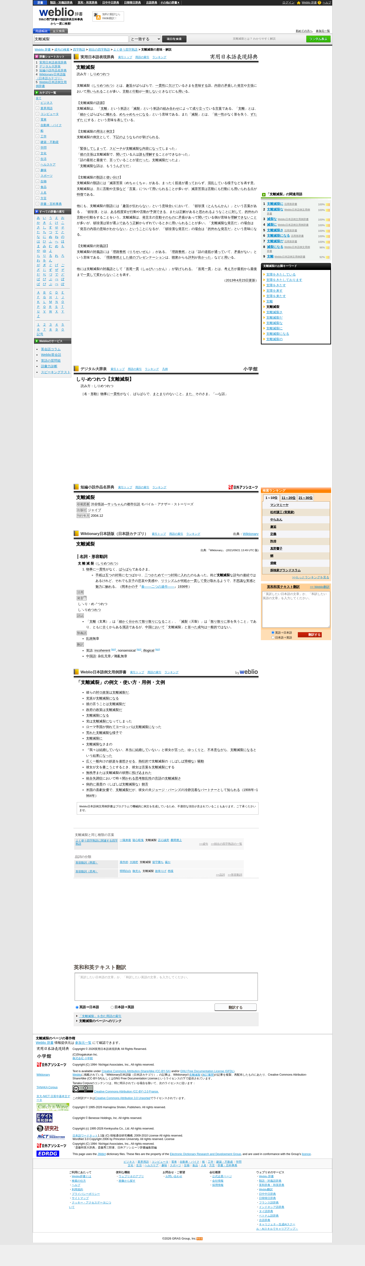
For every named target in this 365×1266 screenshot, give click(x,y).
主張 (250, 85)
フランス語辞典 (269, 1202)
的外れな (214, 229)
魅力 (98, 586)
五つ (108, 575)
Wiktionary (251, 534)
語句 (236, 575)
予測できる (158, 212)
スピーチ (116, 148)
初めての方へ (304, 31)
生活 (43, 159)
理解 (234, 217)
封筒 (118, 575)
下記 (116, 137)
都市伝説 (133, 504)
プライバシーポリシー (86, 1193)
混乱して (214, 183)
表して (122, 120)
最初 (90, 160)
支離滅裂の (274, 339)
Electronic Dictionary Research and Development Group (205, 1154)
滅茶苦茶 (116, 183)
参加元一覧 (323, 31)
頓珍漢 (199, 206)
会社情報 (217, 1180)
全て (38, 98)
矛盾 (181, 217)
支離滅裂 (195, 1074)
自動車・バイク (51, 125)
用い (181, 91)
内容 (145, 148)
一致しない (150, 91)
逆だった (142, 160)
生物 (43, 181)
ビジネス (46, 102)
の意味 (101, 229)
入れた (185, 575)
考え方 (229, 269)
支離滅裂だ (160, 160)
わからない (118, 229)
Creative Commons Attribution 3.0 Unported (122, 1098)
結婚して (105, 750)
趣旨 (129, 85)
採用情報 (217, 1184)
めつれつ (94, 610)
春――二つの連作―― (158, 586)
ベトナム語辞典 (269, 1215)
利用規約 (77, 1189)
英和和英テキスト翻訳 (100, 967)
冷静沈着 (190, 790)
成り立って (200, 108)
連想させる (127, 761)
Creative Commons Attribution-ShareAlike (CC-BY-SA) (136, 1071)
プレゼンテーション (150, 257)
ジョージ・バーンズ (166, 790)
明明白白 (125, 871)
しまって (99, 148)
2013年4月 (234, 280)
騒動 (200, 761)
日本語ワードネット (85, 1135)
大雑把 (134, 862)
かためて (157, 575)
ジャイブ (94, 510)
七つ (128, 575)
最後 (99, 160)
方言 (43, 198)
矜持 (273, 541)
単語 (123, 108)
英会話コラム (51, 349)
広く (89, 761)
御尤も (136, 871)
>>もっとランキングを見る (310, 577)
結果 (96, 755)
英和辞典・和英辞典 (271, 1184)
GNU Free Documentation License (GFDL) (207, 1071)
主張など (119, 189)
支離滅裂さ (173, 778)
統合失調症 (94, 778)
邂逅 (273, 526)
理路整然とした (117, 257)
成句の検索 (61, 49)
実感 (249, 581)
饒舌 (145, 784)
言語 (158, 778)
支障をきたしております (284, 280)
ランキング (159, 57)
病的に (91, 784)
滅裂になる (275, 247)
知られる (233, 790)
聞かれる (128, 778)
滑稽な (189, 761)
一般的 (212, 627)
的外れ (250, 212)
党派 (89, 698)
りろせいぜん (139, 252)
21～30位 (305, 498)
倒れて (111, 727)
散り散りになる (153, 621)
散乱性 (147, 778)
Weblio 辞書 (309, 2)
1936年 (183, 586)
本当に (130, 750)
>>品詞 (220, 874)
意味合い (168, 206)
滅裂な (272, 219)
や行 (86, 217)
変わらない (104, 275)
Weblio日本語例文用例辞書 (103, 672)
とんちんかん (217, 206)
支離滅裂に (101, 721)
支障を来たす (276, 296)
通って (190, 183)
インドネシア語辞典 (271, 1206)
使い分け (112, 177)
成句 (200, 627)
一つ (167, 575)
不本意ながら (217, 750)
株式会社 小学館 (83, 1058)
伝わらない (140, 206)
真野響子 (276, 548)
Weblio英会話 (51, 355)
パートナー (209, 790)
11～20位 (289, 498)
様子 (230, 183)
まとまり (159, 394)
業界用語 (46, 108)
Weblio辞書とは (81, 1176)
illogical (148, 650)
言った (179, 750)
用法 (99, 131)
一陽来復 (125, 840)
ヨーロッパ (124, 727)
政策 (105, 692)
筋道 (178, 183)
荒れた (91, 733)
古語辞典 (151, 2)
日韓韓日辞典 (132, 2)
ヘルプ (327, 2)
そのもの (168, 217)
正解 (182, 212)
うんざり (119, 166)
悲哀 (141, 581)
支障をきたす (276, 285)
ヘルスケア (48, 164)
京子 (131, 581)
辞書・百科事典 (51, 204)
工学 (43, 136)
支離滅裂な (134, 148)
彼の (83, 154)
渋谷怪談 (97, 504)
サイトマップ (80, 1198)
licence (306, 1154)
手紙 (98, 575)
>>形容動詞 (235, 874)
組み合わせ (171, 108)
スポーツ (46, 175)
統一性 (219, 114)
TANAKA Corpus (47, 1087)
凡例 (165, 369)
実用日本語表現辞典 (97, 57)
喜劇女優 (102, 790)
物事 (103, 394)
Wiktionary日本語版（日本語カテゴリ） (114, 534)
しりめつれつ (100, 74)
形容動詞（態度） (87, 862)
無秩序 (91, 773)
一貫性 (160, 85)
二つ (148, 575)
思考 (138, 778)
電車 (43, 119)
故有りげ (160, 871)
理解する (152, 154)
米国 (89, 790)
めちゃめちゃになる (134, 114)
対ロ (99, 692)
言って (114, 160)
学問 (43, 147)
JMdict (102, 1154)
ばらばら (125, 569)
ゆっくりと (196, 750)
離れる (111, 114)
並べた (192, 627)
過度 (99, 784)
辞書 (40, 2)
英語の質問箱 (51, 360)
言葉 (218, 108)
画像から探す (127, 1180)
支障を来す (274, 290)
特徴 (80, 194)
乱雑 (89, 638)
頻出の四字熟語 (99, 49)
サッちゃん (115, 504)
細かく (85, 114)
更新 (252, 280)
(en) (113, 649)
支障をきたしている (281, 274)
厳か (168, 862)
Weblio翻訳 (266, 1189)
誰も (142, 154)
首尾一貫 (132, 269)
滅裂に (272, 224)
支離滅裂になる (107, 698)
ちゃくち (135, 183)
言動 (126, 91)
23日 (245, 280)
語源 (99, 103)
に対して (234, 212)
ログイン (288, 2)
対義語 (101, 246)
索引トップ (125, 57)
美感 (151, 581)
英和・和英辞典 (87, 2)
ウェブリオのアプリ (131, 1176)
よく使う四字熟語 (125, 49)
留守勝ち (158, 862)
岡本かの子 (130, 586)
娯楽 (112, 761)
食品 (43, 187)
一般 (96, 761)
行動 (135, 91)
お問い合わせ (173, 1176)
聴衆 (175, 257)
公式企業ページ (222, 1176)
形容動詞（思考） (87, 871)
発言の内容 (88, 229)
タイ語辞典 (266, 1211)
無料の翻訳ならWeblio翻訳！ (111, 16)
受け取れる (212, 581)
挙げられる (150, 137)
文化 (43, 153)
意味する (201, 85)
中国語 (91, 656)
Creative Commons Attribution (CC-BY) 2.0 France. (126, 1091)
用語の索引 (142, 57)
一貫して (89, 275)
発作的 (124, 862)
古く (105, 627)
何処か (185, 581)
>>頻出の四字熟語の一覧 (226, 843)
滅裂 (136, 108)
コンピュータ (49, 114)
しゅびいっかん (153, 269)
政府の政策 (94, 710)
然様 (170, 871)
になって (155, 148)
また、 (190, 394)
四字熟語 (79, 49)
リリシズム (169, 581)
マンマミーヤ (279, 505)
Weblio (77, 1074)
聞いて (121, 154)
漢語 (125, 627)
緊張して (86, 148)
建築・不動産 (49, 142)
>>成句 (203, 843)
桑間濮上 (176, 840)
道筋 (207, 252)
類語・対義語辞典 (61, 2)
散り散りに (219, 621)
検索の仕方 (79, 1180)
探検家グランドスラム (285, 570)
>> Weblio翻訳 (320, 587)
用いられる (95, 91)
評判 (191, 257)
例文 (109, 131)
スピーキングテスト (55, 372)
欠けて (173, 85)
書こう (107, 767)
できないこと (247, 217)
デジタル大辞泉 (93, 369)
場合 (247, 223)
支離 (104, 108)
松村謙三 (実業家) (282, 512)
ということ (137, 229)
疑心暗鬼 (138, 840)
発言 (240, 85)
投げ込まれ (140, 773)
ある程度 (117, 212)
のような (125, 137)
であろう (125, 223)
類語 (99, 177)
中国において (155, 627)
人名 (43, 192)
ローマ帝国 (94, 727)
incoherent (102, 650)
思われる (205, 212)
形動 (94, 394)
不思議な (239, 581)
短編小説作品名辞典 (97, 487)
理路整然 (119, 252)
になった (105, 755)
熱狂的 (143, 761)
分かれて (135, 621)
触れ (108, 586)
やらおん (276, 519)
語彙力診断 (49, 366)
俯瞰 (273, 563)
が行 (130, 212)
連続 (246, 575)
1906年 (248, 790)
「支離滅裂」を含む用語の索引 (100, 1016)
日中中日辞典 (110, 2)
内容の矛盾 (222, 85)
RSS (200, 1238)
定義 (273, 534)
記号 (40, 334)
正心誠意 (163, 840)
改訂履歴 (208, 1074)
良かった (204, 257)
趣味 (43, 170)
